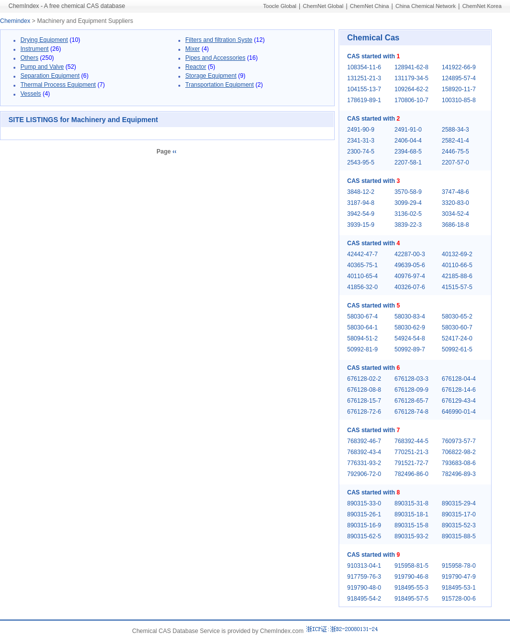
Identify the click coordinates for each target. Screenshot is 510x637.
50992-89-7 (409, 349)
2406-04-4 (408, 140)
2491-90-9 (361, 129)
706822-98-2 (459, 452)
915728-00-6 (459, 598)
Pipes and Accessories (215, 57)
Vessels (30, 93)
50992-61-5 (457, 349)
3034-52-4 (455, 213)
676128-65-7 (411, 400)
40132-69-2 (457, 254)
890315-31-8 (411, 503)
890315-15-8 (411, 525)
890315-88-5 (459, 536)
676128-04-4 (459, 378)
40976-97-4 (409, 276)
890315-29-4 (459, 503)
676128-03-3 (411, 378)
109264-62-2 (411, 89)
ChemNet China (369, 6)
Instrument (34, 48)
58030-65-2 (457, 316)
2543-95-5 (361, 162)
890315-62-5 (364, 536)
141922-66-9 (459, 67)
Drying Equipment (44, 39)
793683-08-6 (459, 463)
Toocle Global (279, 6)
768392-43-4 (364, 452)
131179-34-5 (411, 78)
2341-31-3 (361, 140)
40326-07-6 (409, 287)
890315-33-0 (364, 503)
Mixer (192, 48)
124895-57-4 (459, 78)
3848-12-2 (361, 191)
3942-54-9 (361, 213)
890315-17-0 (459, 514)
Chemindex (15, 20)
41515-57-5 (457, 287)
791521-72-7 (411, 463)
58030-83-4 (409, 316)
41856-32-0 (362, 287)
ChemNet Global (323, 6)
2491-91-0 (408, 129)
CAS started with (373, 56)
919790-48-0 (364, 587)
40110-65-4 (362, 276)
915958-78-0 (459, 565)
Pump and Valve (42, 66)
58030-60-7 (457, 327)
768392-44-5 (411, 441)
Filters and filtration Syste (219, 39)
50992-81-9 (362, 349)
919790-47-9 (459, 576)
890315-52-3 (459, 525)
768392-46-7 (364, 441)
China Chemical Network (425, 6)
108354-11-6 (364, 67)
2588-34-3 (455, 129)
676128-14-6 (459, 389)
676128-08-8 (364, 389)
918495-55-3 (411, 587)
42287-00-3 (409, 254)
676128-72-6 (364, 411)
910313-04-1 (364, 565)
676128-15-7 (364, 400)
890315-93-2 (411, 536)
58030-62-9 (409, 327)
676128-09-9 (411, 389)
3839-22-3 (408, 224)
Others (29, 57)
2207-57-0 (455, 162)
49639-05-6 (409, 265)
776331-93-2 (364, 463)
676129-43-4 (459, 400)
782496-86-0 (411, 474)
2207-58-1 (408, 162)
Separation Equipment (50, 75)
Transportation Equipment (219, 84)
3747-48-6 (455, 191)
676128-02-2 (364, 378)
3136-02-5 (408, 213)
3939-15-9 (361, 224)
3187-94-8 (361, 202)
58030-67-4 (362, 316)
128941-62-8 (411, 67)
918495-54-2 (364, 598)
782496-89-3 (459, 474)
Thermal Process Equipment (58, 84)
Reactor (195, 66)
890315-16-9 (364, 525)
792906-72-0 (364, 474)
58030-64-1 (362, 327)
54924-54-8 (409, 338)
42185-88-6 (457, 276)
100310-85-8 (459, 100)
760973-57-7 (459, 441)
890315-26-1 (364, 514)
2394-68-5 (408, 151)
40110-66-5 (457, 265)
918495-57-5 (411, 598)
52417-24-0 (457, 338)
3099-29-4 (408, 202)
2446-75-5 (455, 151)
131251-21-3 (364, 78)
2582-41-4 (455, 140)
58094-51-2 (362, 338)
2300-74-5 (361, 151)
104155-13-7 (364, 89)
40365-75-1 (362, 265)
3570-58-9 (408, 191)
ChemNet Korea (482, 6)
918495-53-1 (459, 587)
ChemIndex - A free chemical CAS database (66, 5)
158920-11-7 (459, 89)
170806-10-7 (411, 100)
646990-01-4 (459, 411)
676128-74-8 (411, 411)
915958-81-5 (411, 565)
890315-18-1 (411, 514)
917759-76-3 (364, 576)
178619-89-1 (364, 100)
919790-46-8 (411, 576)
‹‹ (174, 151)
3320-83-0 (455, 202)
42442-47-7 (362, 254)
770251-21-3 (411, 452)
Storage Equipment (211, 75)
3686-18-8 (455, 224)
